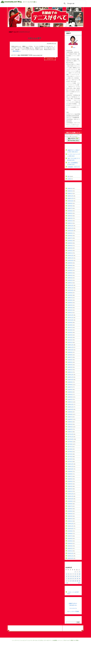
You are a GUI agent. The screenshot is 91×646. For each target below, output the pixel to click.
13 (70, 576)
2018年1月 (70, 431)
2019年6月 (70, 389)
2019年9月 (70, 382)
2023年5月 (70, 272)
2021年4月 (70, 335)
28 (73, 580)
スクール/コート (47, 640)
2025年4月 (70, 215)
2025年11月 (70, 198)
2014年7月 (70, 536)
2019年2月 (70, 399)
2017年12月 (70, 434)
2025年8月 (70, 205)
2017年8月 (70, 444)
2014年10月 (70, 528)
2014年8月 (70, 533)
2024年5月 (70, 243)
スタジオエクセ (73, 608)
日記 (19, 55)
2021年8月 (70, 325)
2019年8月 (70, 384)
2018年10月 (70, 409)
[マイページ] (26, 1)
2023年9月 (70, 263)
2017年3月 (70, 456)
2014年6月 (70, 538)
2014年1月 (70, 550)
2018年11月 (70, 406)
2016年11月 (70, 466)
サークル (35, 640)
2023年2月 (70, 280)
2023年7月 (70, 267)
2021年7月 (70, 327)
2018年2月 (70, 429)
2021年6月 (70, 330)
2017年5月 (70, 451)
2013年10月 (70, 558)
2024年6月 (70, 240)
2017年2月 (70, 459)
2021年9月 (70, 322)
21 (73, 578)
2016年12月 (70, 464)
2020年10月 (70, 349)
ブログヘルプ (66, 640)
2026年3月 (70, 188)
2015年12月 (70, 493)
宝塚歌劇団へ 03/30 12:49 (73, 166)
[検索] (73, 3)
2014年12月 (70, 523)
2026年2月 (70, 191)
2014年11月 (70, 526)
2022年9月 (70, 292)
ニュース (30, 640)
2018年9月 (70, 411)
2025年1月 (70, 223)
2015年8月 (70, 503)
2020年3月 (70, 367)
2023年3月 (70, 277)
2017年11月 (70, 436)
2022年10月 (70, 290)
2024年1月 (70, 253)
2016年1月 (70, 491)
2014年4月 (70, 543)
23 (77, 578)
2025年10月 (70, 200)
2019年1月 (70, 402)
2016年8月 (70, 474)
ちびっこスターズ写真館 (73, 611)
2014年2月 (70, 548)
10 (79, 574)
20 (70, 578)
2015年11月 (70, 496)
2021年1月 (70, 342)
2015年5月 (70, 511)
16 (77, 576)
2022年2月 (70, 310)
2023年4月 (70, 275)
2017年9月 (70, 441)
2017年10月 (70, 439)
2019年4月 (70, 394)
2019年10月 (70, 379)
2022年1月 (70, 312)
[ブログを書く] (33, 1)
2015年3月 (70, 516)
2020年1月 (70, 372)
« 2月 (67, 582)
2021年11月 (70, 317)
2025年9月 (70, 203)
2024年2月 (70, 250)
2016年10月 (70, 469)
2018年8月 (70, 414)
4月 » (79, 582)
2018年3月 (70, 426)
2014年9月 (70, 531)
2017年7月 (70, 446)
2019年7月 (70, 387)
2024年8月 (70, 235)
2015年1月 (70, 521)
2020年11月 (70, 347)
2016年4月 (70, 483)
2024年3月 (70, 248)
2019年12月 (70, 374)
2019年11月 (70, 377)
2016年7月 (70, 476)
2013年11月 (70, 555)
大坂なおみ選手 (34, 38)
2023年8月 (70, 265)
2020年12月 (70, 344)
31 (79, 580)
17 (79, 576)
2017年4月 (70, 454)
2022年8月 (70, 295)
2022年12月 (70, 285)
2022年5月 (70, 302)
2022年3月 (70, 307)
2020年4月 (70, 364)
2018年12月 (70, 404)
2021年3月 (70, 337)
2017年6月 (70, 449)
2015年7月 (70, 506)
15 (75, 576)
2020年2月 (70, 369)
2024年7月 (70, 238)
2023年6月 (70, 270)
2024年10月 (70, 230)
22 (75, 578)
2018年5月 (70, 421)
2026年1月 (70, 193)
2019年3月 (70, 397)
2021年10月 (70, 320)
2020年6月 (70, 359)
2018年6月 (70, 419)
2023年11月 (70, 258)
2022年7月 (70, 297)
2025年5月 (70, 213)
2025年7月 (70, 208)
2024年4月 (70, 245)
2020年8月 (70, 354)
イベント (60, 640)
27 (70, 580)
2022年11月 (70, 287)
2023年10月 (70, 260)
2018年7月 (70, 416)
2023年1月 (70, 282)
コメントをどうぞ (37, 55)
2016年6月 (70, 478)
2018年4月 (70, 424)
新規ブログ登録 (74, 640)
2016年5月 (70, 481)
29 (75, 580)
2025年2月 (70, 220)
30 (77, 580)
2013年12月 (70, 553)
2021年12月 (70, 315)
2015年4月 (70, 513)
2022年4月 (70, 305)
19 (68, 578)
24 (79, 578)
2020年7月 (70, 357)
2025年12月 (70, 195)
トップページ (16, 640)
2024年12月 (70, 225)
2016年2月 (70, 488)
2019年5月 (70, 392)
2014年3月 (70, 546)
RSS (74, 47)
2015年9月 (70, 501)
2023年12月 (70, 255)
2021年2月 (70, 339)
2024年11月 (70, 228)
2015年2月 (70, 518)
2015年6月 (70, 508)
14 (73, 576)
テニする (40, 640)
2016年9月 (70, 471)
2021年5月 (70, 332)
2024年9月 (70, 233)
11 (66, 576)
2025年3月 (70, 218)
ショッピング (23, 640)
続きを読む (17, 51)
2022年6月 (70, 300)
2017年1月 (70, 461)
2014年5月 (70, 541)
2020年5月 (70, 362)
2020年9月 (70, 352)
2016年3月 (70, 486)
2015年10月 (70, 498)
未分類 (69, 178)
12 (68, 576)
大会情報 (55, 640)
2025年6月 (70, 210)
